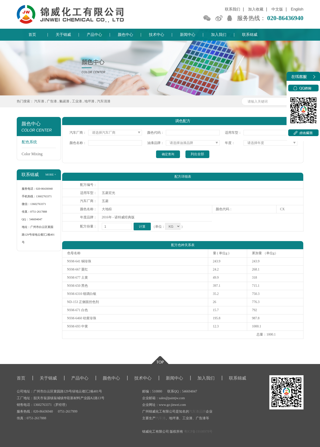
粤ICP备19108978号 (198, 431)
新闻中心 (187, 35)
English (297, 9)
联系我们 (232, 9)
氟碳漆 (64, 101)
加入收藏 (255, 9)
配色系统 (29, 142)
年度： (230, 143)
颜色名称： (78, 143)
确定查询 (168, 154)
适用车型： (233, 132)
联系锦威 (249, 35)
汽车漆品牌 (197, 411)
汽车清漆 (103, 101)
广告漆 (52, 101)
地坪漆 (89, 101)
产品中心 (94, 35)
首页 (32, 35)
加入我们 (218, 35)
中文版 (277, 9)
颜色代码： (155, 132)
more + (50, 174)
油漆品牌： (155, 143)
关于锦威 (63, 35)
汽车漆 (39, 101)
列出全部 (197, 154)
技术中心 (156, 35)
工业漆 (77, 101)
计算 (142, 226)
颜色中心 (125, 35)
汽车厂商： (78, 132)
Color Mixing (32, 154)
